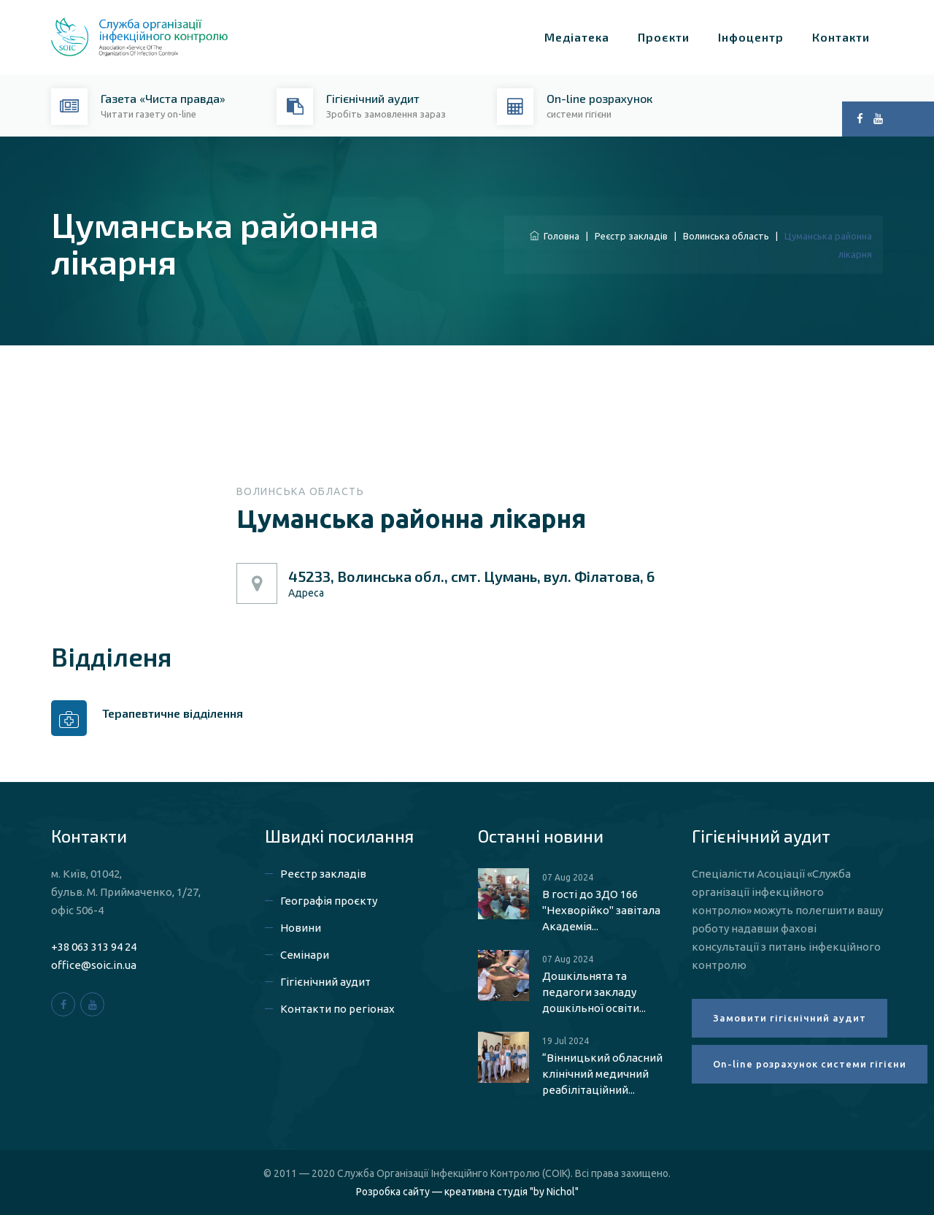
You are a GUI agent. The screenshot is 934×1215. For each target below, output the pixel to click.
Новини (300, 927)
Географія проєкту (328, 900)
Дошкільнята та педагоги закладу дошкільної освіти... (594, 992)
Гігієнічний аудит (325, 982)
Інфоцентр (751, 37)
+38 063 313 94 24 (93, 946)
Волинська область (726, 236)
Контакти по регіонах (337, 1009)
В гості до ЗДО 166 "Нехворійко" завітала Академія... (601, 910)
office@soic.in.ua (93, 965)
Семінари (304, 954)
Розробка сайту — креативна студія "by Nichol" (467, 1191)
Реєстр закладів (631, 236)
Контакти (841, 37)
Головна (554, 236)
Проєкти (664, 37)
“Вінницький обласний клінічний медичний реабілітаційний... (602, 1073)
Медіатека (576, 37)
